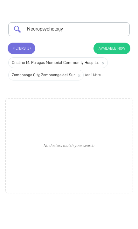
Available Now (112, 48)
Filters (22, 48)
